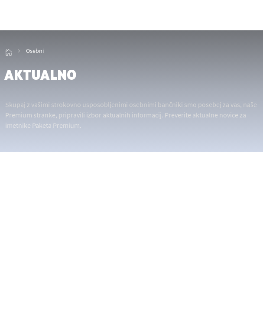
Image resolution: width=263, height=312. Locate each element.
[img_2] (38, 16)
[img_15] (8, 51)
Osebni (35, 51)
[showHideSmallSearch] (229, 16)
